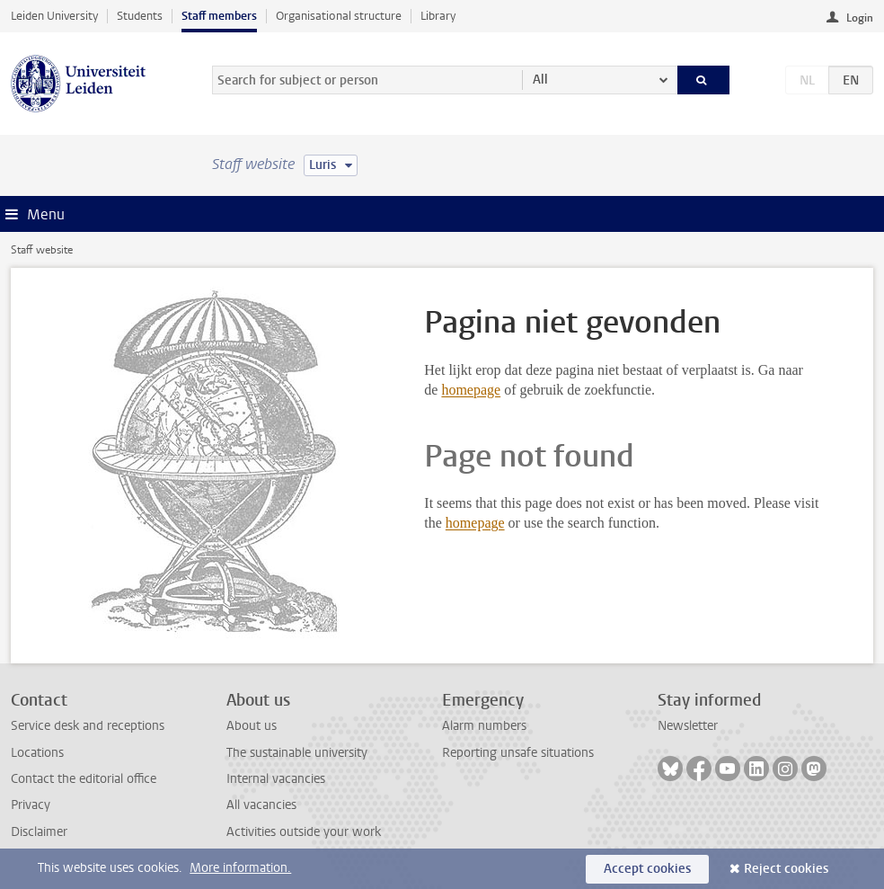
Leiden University (54, 15)
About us (251, 725)
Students (140, 15)
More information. (240, 867)
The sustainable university (296, 752)
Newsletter (688, 725)
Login (859, 18)
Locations (37, 752)
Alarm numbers (484, 725)
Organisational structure (339, 15)
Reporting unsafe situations (518, 752)
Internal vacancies (275, 778)
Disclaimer (39, 831)
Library (437, 15)
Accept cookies (647, 868)
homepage (470, 389)
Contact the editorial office (83, 778)
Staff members (219, 15)
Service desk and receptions (87, 725)
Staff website (42, 250)
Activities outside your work (303, 831)
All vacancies (261, 804)
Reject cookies (786, 868)
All (540, 79)
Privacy (30, 804)
